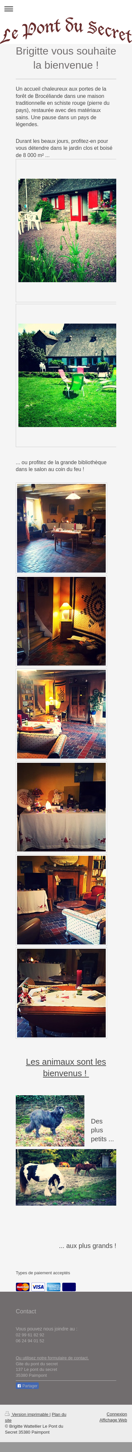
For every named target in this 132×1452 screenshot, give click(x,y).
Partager (27, 1386)
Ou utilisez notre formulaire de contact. (52, 1357)
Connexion (117, 1414)
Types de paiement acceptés (43, 1272)
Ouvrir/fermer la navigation (66, 9)
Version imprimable (27, 1414)
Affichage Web (113, 1420)
